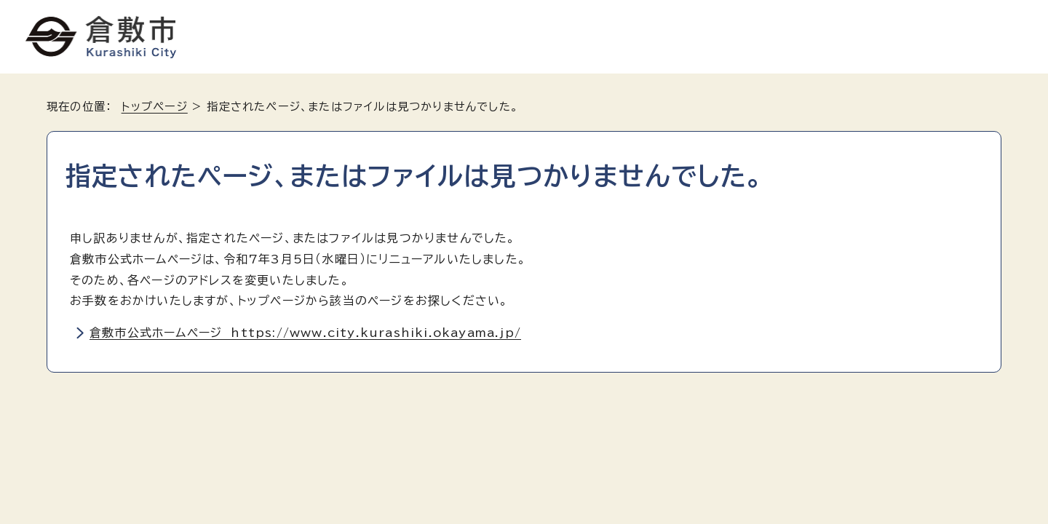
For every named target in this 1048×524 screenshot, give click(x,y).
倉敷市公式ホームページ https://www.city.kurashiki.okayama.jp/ (305, 332)
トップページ (155, 106)
